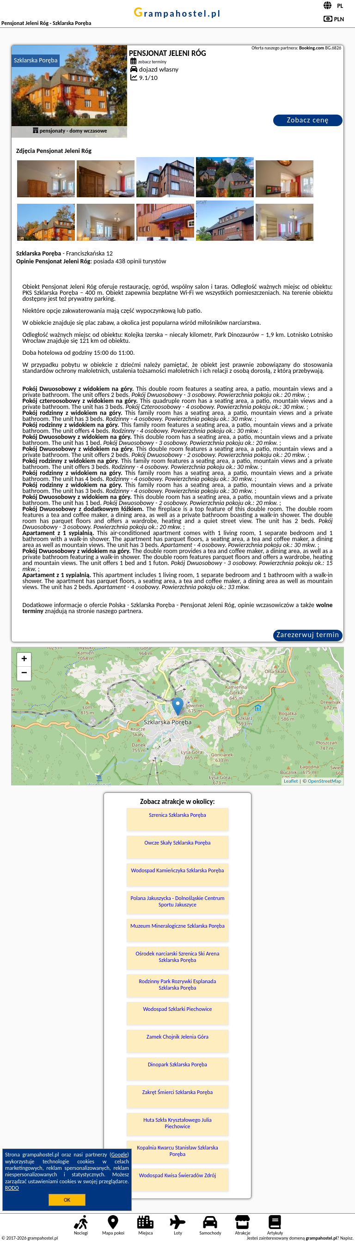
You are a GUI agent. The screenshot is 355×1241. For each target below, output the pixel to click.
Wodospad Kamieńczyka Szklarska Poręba (177, 870)
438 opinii (128, 261)
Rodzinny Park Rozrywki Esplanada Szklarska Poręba (177, 984)
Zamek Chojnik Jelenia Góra (177, 1037)
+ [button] (24, 660)
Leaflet (291, 781)
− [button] (24, 674)
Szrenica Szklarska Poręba (177, 815)
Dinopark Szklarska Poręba (177, 1064)
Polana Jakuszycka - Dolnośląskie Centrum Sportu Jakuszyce (178, 901)
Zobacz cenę (308, 120)
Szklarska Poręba (35, 60)
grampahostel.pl (177, 13)
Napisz (346, 1238)
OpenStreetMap (324, 781)
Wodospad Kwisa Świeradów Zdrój (177, 1175)
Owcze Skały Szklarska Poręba (177, 843)
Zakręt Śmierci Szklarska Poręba (177, 1092)
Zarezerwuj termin (307, 634)
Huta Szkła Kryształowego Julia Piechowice (177, 1123)
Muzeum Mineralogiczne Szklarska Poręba (177, 926)
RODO (12, 1188)
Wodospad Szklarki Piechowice (177, 1009)
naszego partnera (118, 611)
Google (119, 1154)
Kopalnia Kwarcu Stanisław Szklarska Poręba (177, 1150)
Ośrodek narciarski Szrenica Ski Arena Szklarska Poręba (178, 956)
